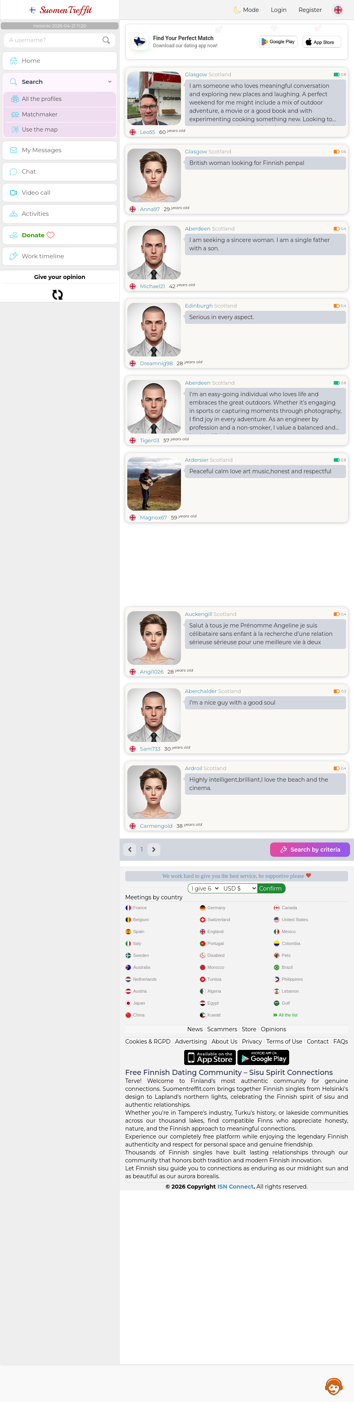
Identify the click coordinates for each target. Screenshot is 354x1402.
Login (279, 10)
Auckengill (198, 614)
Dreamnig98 (156, 363)
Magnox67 (153, 517)
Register (310, 10)
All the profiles (36, 99)
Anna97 (150, 209)
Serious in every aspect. (221, 317)
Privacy (252, 1253)
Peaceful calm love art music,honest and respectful (260, 471)
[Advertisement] (236, 42)
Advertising (191, 1253)
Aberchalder (201, 691)
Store (249, 1240)
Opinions (273, 1240)
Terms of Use (284, 1253)
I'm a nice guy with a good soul (232, 702)
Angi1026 (151, 671)
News (195, 1240)
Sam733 (150, 749)
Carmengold (156, 826)
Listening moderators (296, 903)
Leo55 (147, 132)
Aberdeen (197, 228)
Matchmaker (34, 114)
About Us (224, 1253)
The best (296, 949)
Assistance (334, 1386)
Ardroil (193, 768)
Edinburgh (199, 305)
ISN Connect (236, 1398)
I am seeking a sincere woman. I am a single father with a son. (259, 244)
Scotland (219, 74)
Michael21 (152, 286)
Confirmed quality (177, 949)
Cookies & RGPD (148, 1253)
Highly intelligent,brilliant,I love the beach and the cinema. (258, 784)
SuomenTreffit (60, 10)
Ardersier (196, 460)
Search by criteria (310, 850)
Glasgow (196, 74)
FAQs (340, 1253)
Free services (177, 903)
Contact (318, 1253)
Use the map (34, 130)
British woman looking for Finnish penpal (246, 163)
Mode (246, 10)
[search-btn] (106, 40)
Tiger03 (149, 440)
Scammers (222, 1240)
